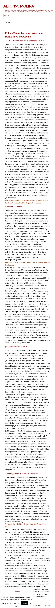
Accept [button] (24, 603)
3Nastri (47, 606)
